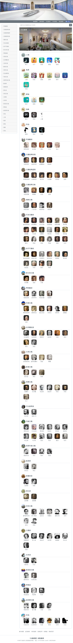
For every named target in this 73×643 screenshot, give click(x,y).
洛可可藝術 (6, 46)
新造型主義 (6, 103)
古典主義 (6, 63)
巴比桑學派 (6, 73)
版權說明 (40, 631)
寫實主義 (6, 70)
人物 (5, 117)
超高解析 (27, 631)
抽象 (5, 127)
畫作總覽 (21, 631)
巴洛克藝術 (6, 43)
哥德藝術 (6, 26)
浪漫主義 (6, 56)
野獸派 (5, 107)
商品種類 (61, 21)
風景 (5, 120)
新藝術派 (6, 87)
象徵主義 (6, 66)
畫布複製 (42, 21)
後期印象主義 (7, 80)
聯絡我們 (51, 631)
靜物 (5, 124)
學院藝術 (6, 53)
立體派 (5, 97)
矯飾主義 (6, 39)
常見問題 (55, 21)
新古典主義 (6, 49)
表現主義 (6, 93)
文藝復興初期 (7, 29)
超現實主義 (6, 110)
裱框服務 (33, 631)
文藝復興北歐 (7, 36)
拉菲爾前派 (6, 60)
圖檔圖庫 (35, 21)
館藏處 (45, 631)
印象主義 (6, 76)
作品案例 (48, 21)
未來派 (5, 100)
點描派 (5, 83)
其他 (5, 113)
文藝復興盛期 (7, 33)
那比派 (5, 90)
